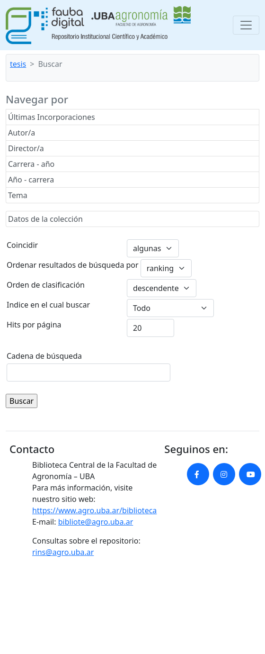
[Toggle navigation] (246, 25)
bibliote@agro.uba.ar (95, 522)
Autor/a (21, 132)
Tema (17, 195)
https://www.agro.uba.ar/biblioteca (94, 510)
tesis (18, 64)
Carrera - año (31, 164)
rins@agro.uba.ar (63, 552)
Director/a (26, 148)
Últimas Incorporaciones (51, 117)
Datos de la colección (45, 219)
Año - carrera (31, 179)
